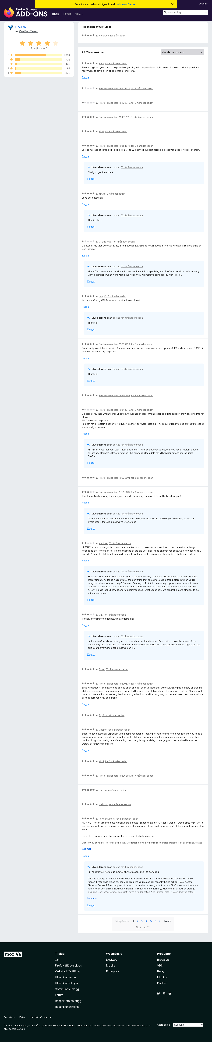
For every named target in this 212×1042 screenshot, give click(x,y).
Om (57, 959)
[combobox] (185, 12)
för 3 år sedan (117, 35)
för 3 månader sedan (116, 63)
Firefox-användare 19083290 (114, 344)
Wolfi (101, 761)
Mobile (110, 965)
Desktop (111, 959)
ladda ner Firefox (126, 4)
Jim (100, 193)
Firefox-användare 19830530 (114, 683)
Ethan (102, 669)
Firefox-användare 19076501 (114, 477)
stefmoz (103, 804)
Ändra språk (163, 1024)
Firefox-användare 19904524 (114, 88)
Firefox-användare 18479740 (114, 102)
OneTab (20, 27)
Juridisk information (40, 1017)
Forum (59, 995)
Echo (101, 63)
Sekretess (9, 1017)
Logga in (203, 3)
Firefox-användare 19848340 (114, 409)
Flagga (85, 77)
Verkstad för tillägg (67, 971)
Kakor (22, 1017)
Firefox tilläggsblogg (68, 965)
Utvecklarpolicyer (66, 983)
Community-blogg (67, 989)
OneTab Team (28, 31)
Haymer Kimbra (107, 818)
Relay (160, 971)
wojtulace (104, 35)
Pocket (162, 983)
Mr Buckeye (105, 241)
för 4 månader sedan (115, 614)
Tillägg (55, 13)
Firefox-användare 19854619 (114, 145)
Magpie (103, 729)
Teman (67, 13)
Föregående (122, 921)
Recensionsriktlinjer (67, 1006)
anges (24, 1025)
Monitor (162, 977)
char (101, 790)
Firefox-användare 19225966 (114, 395)
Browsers (163, 959)
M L (100, 614)
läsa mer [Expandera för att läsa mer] (86, 848)
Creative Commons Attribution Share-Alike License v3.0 (121, 1025)
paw (101, 296)
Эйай (101, 131)
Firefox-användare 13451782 (114, 117)
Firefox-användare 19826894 (114, 775)
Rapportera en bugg (68, 1001)
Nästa (167, 921)
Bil (100, 715)
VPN (160, 965)
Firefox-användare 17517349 (114, 492)
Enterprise (112, 971)
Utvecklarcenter (65, 977)
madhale (103, 543)
